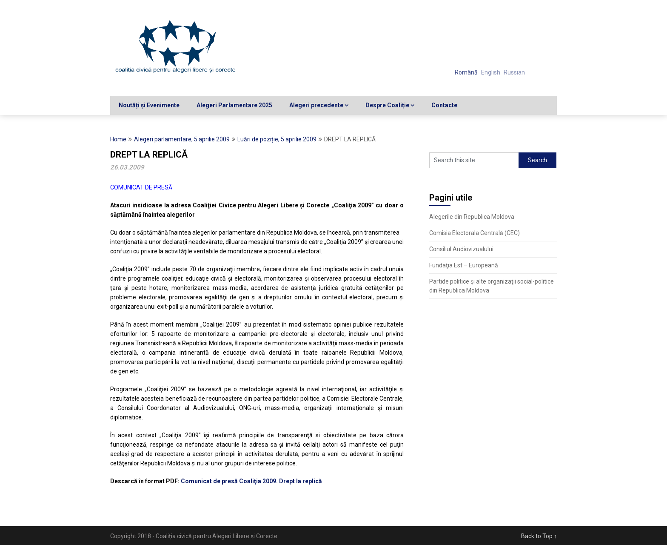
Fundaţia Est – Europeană (463, 265)
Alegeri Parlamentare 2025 (234, 105)
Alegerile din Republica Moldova (471, 216)
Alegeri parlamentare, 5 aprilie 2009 (182, 139)
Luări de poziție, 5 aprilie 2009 (276, 139)
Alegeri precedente (316, 105)
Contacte (444, 105)
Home (118, 139)
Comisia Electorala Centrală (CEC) (474, 232)
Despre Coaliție (387, 105)
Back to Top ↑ (539, 536)
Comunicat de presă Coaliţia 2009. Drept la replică (251, 481)
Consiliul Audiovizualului (461, 249)
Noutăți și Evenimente (149, 105)
